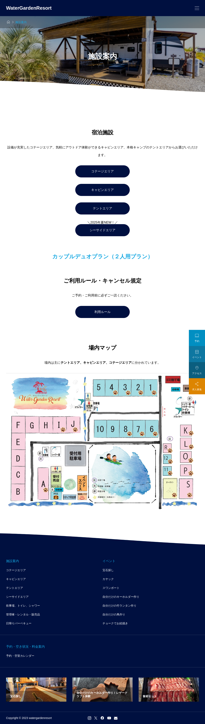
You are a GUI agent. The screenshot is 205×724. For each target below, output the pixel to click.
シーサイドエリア (102, 230)
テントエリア (102, 208)
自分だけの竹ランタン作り (119, 605)
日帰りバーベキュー (18, 623)
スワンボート (110, 587)
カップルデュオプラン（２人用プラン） (102, 256)
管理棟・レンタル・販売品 (23, 614)
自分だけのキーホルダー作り (120, 596)
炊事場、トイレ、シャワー (23, 605)
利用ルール (102, 312)
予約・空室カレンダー (20, 655)
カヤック (108, 579)
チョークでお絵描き (115, 623)
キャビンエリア (102, 190)
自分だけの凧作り (113, 614)
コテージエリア (102, 171)
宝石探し (108, 570)
